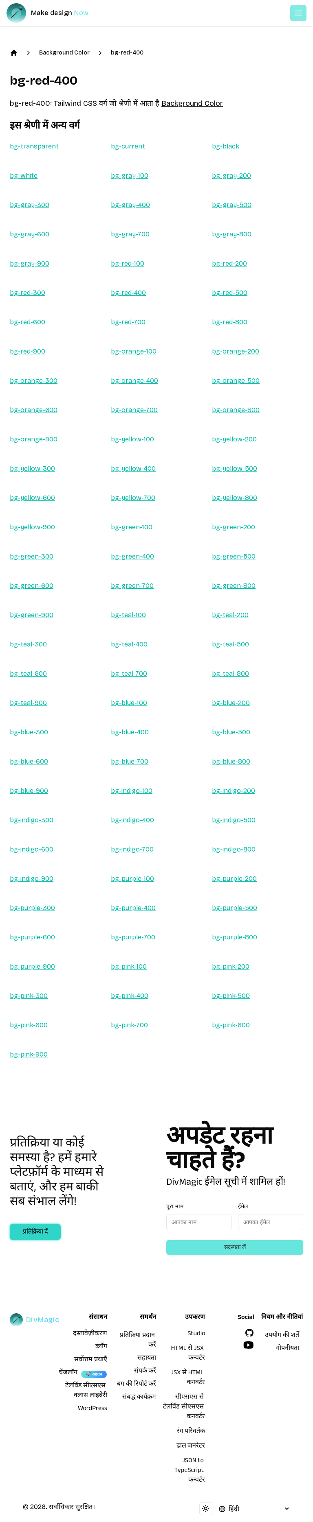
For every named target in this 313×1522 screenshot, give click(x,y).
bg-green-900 (31, 615)
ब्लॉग (101, 1347)
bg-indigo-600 (31, 849)
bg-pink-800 (231, 1025)
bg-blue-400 (130, 732)
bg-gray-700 (130, 234)
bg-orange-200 (235, 351)
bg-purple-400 (133, 908)
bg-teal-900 (28, 703)
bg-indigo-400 (132, 820)
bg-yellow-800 (234, 498)
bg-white (23, 175)
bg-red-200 (229, 263)
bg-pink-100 (129, 966)
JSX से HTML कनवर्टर (188, 1378)
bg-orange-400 (134, 380)
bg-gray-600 (29, 234)
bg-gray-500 (231, 205)
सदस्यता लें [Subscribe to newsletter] (235, 1247)
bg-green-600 (31, 586)
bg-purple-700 (133, 937)
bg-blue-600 (29, 761)
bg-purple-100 (132, 878)
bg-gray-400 (130, 205)
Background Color (64, 52)
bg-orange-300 (33, 380)
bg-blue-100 (129, 703)
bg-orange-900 (33, 439)
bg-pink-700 (129, 1025)
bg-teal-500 (230, 644)
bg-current (128, 146)
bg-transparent (34, 146)
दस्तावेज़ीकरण (90, 1334)
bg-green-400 (132, 556)
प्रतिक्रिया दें (35, 1233)
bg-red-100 (127, 263)
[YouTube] (248, 1345)
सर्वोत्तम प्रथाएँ (90, 1360)
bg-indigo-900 (31, 878)
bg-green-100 (131, 527)
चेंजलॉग (68, 1373)
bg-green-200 (233, 527)
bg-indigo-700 (132, 849)
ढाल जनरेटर (190, 1447)
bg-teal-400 (129, 644)
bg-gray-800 (231, 234)
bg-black (225, 146)
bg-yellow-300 (32, 468)
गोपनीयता (287, 1349)
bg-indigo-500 (234, 820)
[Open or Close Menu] (298, 13)
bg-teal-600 (28, 673)
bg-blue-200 (231, 703)
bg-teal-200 (230, 615)
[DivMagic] (56, 13)
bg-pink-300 (29, 996)
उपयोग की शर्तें (282, 1336)
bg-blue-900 (29, 791)
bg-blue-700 (129, 761)
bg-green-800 (234, 586)
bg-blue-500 (231, 732)
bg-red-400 (127, 52)
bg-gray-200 (231, 175)
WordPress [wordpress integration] (92, 1409)
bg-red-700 (128, 322)
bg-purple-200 (234, 878)
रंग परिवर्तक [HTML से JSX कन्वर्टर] (191, 1432)
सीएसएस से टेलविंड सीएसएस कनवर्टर (184, 1407)
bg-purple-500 (234, 908)
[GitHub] (249, 1333)
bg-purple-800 (234, 937)
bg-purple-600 (32, 937)
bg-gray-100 (129, 175)
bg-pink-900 (29, 1054)
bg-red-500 (229, 293)
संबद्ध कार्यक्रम (139, 1398)
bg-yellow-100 (132, 439)
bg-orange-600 (33, 410)
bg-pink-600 (29, 1025)
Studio (196, 1334)
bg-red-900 (27, 351)
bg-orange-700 (134, 410)
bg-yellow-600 (32, 498)
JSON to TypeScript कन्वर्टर (189, 1471)
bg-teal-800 (230, 673)
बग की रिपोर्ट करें (136, 1385)
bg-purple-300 (32, 908)
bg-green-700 (132, 586)
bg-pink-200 (230, 966)
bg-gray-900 (29, 263)
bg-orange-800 (236, 410)
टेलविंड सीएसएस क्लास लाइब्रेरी (86, 1391)
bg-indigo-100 (131, 791)
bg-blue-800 (231, 761)
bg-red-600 (27, 322)
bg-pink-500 (231, 996)
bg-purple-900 (32, 966)
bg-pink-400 (129, 996)
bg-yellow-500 (234, 468)
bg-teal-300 (28, 644)
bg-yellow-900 (32, 527)
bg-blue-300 (29, 732)
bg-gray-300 (29, 205)
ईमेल (243, 1206)
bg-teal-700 (129, 673)
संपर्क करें (145, 1372)
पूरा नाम (174, 1206)
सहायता (146, 1359)
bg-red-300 (27, 293)
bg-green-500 (234, 556)
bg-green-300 (31, 556)
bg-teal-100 (128, 615)
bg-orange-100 (133, 351)
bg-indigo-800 (234, 849)
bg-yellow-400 (133, 468)
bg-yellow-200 (234, 439)
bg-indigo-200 (233, 791)
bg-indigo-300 (31, 820)
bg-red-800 (229, 322)
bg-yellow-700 (133, 498)
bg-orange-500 (236, 380)
